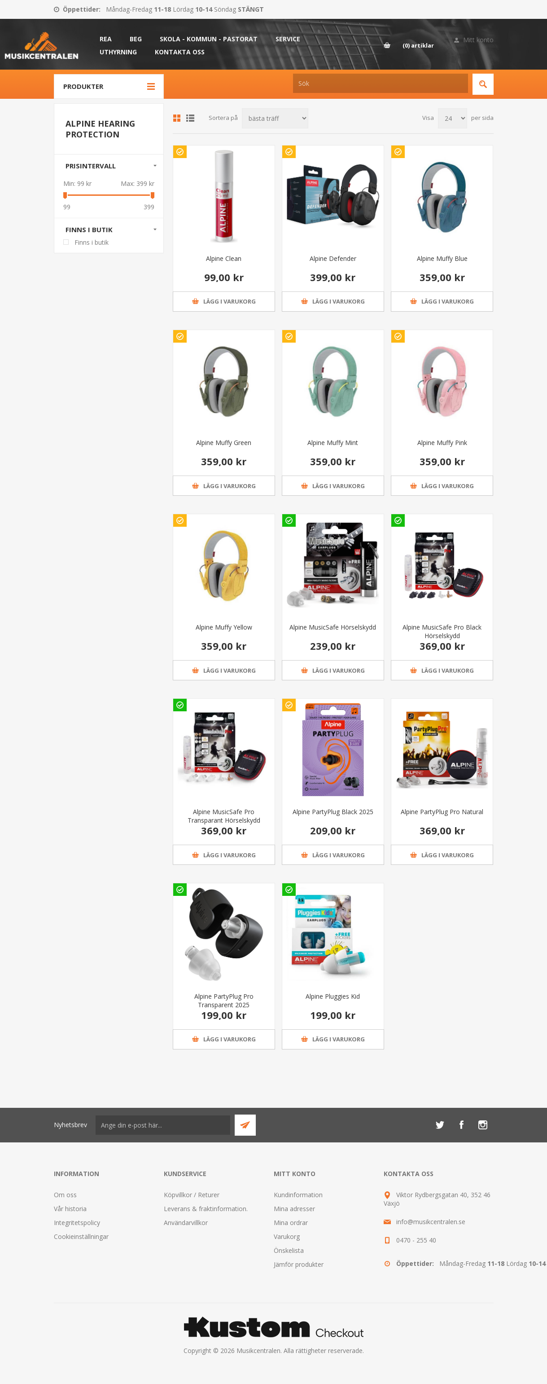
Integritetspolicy (77, 1222)
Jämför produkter (299, 1264)
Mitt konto (478, 39)
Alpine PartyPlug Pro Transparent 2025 (224, 1000)
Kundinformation (298, 1194)
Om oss (65, 1194)
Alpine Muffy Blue (442, 258)
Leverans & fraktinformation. (206, 1208)
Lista (190, 118)
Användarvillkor (186, 1222)
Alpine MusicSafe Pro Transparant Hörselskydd (224, 815)
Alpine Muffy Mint (332, 442)
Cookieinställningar (81, 1236)
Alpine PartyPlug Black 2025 (333, 811)
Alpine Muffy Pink (442, 442)
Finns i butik (89, 229)
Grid (177, 118)
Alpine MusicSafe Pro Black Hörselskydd (442, 631)
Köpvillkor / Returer (191, 1194)
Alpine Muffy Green (223, 442)
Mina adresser (294, 1208)
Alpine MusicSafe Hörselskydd (332, 627)
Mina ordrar (291, 1222)
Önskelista (289, 1250)
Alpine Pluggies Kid (333, 996)
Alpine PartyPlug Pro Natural (442, 811)
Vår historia (70, 1208)
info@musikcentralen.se (430, 1221)
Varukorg (287, 1236)
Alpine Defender (333, 258)
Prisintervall (91, 165)
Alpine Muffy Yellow (224, 627)
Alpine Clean (223, 258)
